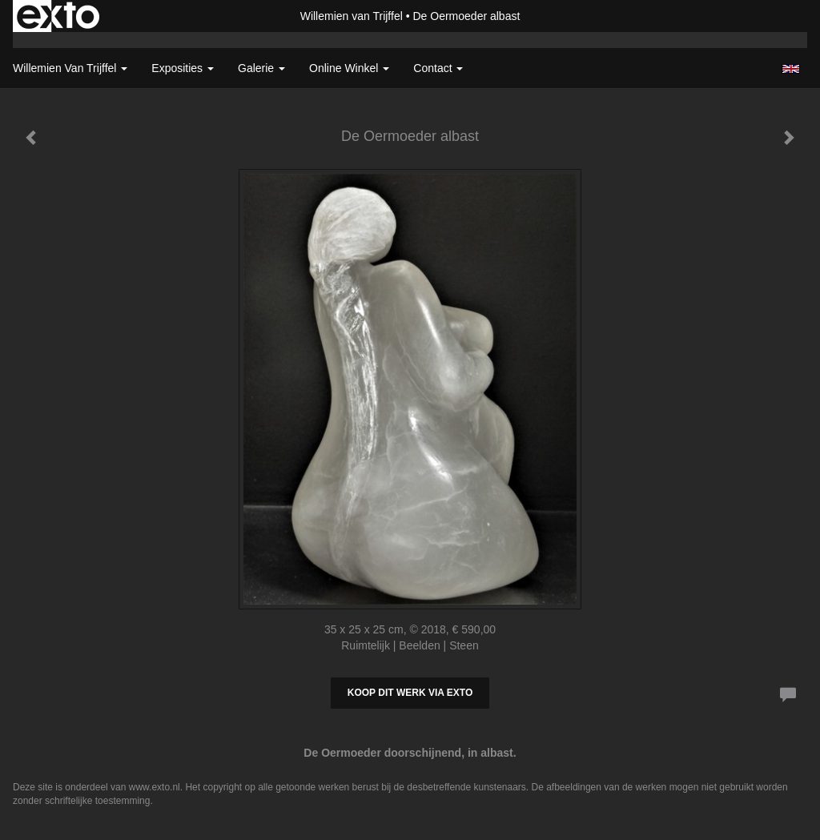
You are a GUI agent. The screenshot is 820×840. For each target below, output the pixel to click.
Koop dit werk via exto (410, 692)
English (791, 69)
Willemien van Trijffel (351, 16)
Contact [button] (438, 68)
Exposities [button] (182, 68)
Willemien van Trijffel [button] (70, 68)
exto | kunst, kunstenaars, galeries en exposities (58, 16)
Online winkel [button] (349, 68)
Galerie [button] (261, 68)
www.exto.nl (154, 787)
